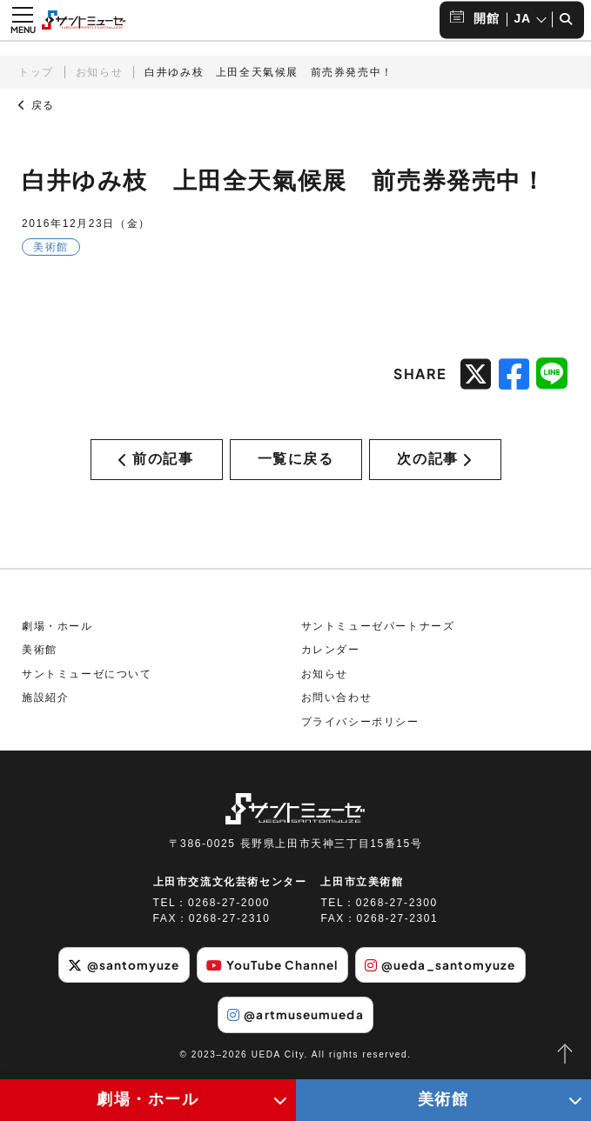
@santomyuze (119, 969)
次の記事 (434, 460)
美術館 (39, 654)
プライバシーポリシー (360, 725)
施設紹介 (45, 702)
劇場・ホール (57, 630)
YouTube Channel (271, 969)
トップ (36, 72)
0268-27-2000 (229, 907)
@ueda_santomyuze (444, 969)
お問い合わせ (337, 702)
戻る (36, 105)
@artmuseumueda (295, 1018)
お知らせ (99, 72)
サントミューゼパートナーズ (378, 630)
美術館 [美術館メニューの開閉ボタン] (443, 1099)
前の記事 (155, 460)
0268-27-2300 (397, 907)
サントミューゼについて (87, 677)
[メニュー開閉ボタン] (22, 20)
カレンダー (330, 654)
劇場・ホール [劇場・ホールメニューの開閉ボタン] (148, 1099)
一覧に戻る (296, 460)
